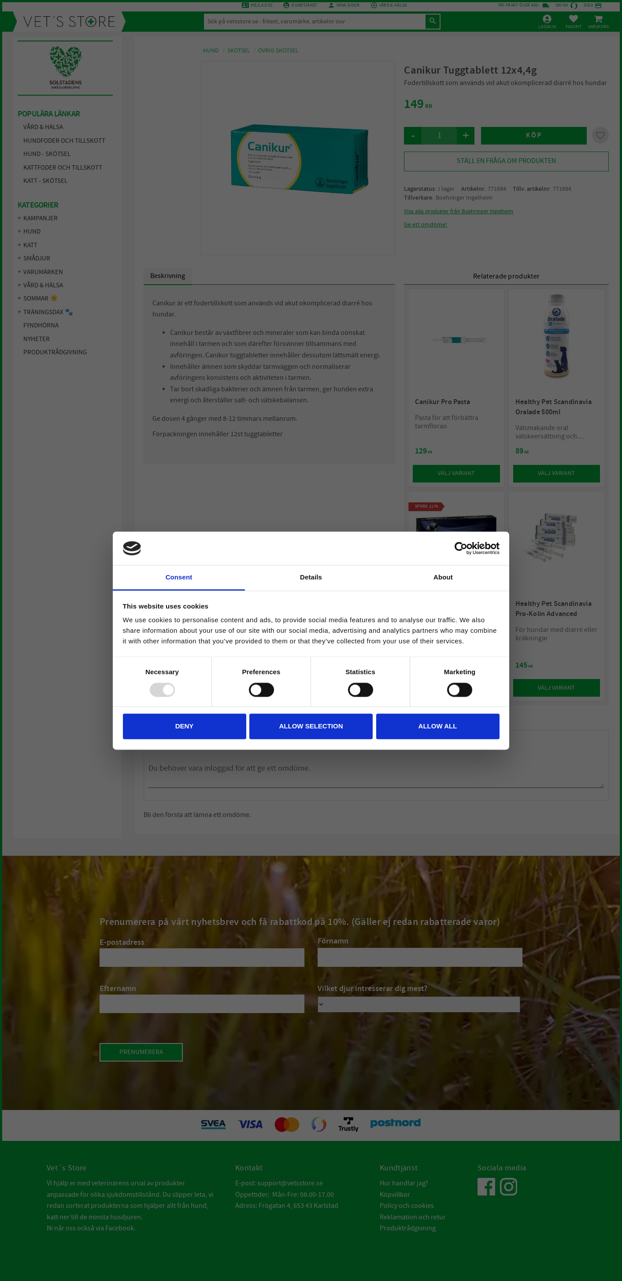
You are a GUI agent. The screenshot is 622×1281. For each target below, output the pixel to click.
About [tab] (443, 577)
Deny (184, 726)
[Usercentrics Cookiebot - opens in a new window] (461, 548)
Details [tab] (311, 577)
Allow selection (311, 726)
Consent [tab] (179, 577)
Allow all (437, 726)
